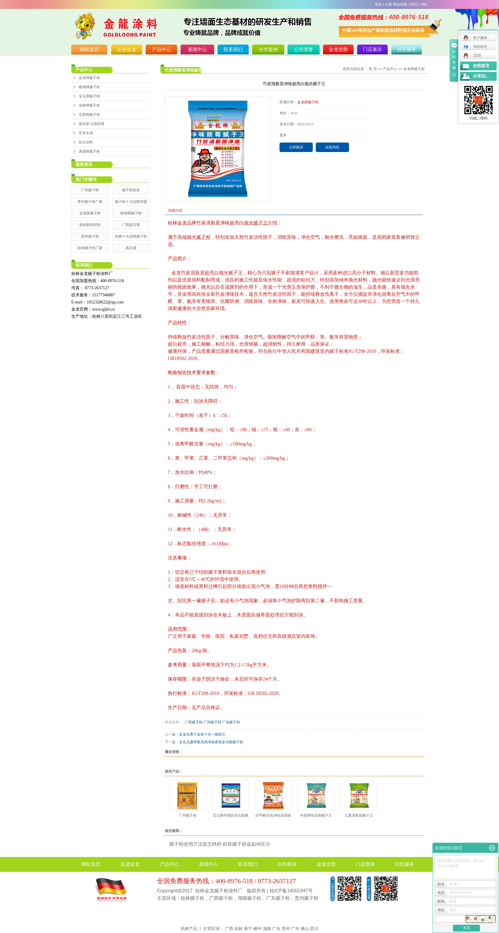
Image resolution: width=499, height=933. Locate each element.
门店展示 (372, 49)
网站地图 (400, 4)
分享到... (481, 76)
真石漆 (131, 248)
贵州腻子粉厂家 (90, 202)
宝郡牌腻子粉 (89, 115)
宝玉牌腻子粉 (89, 96)
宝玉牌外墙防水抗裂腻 (230, 815)
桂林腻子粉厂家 (90, 248)
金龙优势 (338, 49)
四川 (314, 928)
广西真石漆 (131, 225)
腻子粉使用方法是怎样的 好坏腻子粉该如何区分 (219, 844)
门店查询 (365, 864)
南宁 (248, 928)
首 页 (373, 69)
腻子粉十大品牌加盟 (131, 202)
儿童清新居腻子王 (359, 815)
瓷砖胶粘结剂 (90, 225)
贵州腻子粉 (90, 236)
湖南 (267, 928)
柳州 (257, 928)
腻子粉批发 (131, 190)
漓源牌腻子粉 (89, 151)
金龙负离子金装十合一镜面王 (202, 734)
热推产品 (189, 928)
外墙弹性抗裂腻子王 (316, 815)
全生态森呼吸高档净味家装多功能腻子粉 (211, 742)
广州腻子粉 (90, 190)
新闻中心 (197, 49)
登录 (378, 4)
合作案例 (268, 49)
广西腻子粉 (193, 722)
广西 (229, 928)
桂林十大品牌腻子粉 (131, 236)
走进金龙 (126, 49)
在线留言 (481, 66)
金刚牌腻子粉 (89, 105)
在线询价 (332, 147)
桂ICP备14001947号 (291, 890)
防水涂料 (86, 142)
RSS (414, 4)
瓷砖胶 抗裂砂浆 (92, 124)
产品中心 (161, 49)
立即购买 (296, 147)
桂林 (238, 928)
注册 (388, 4)
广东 (276, 928)
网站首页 (89, 49)
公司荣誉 (303, 49)
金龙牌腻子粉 (89, 78)
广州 (295, 928)
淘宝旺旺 (475, 46)
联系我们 (233, 49)
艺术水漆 (86, 133)
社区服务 (406, 49)
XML (424, 4)
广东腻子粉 (231, 722)
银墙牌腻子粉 (89, 87)
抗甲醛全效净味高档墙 (273, 815)
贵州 (286, 928)
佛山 (305, 928)
